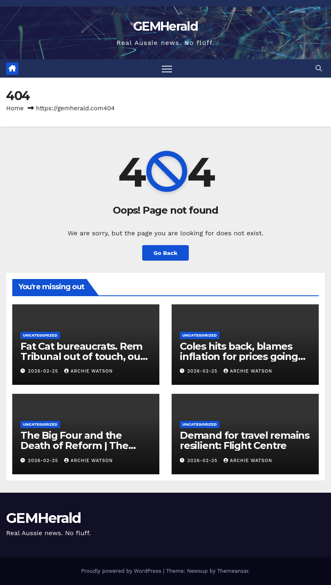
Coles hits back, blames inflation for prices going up (239, 356)
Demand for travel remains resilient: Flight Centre (244, 440)
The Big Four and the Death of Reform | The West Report (74, 445)
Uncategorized (40, 335)
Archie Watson (88, 371)
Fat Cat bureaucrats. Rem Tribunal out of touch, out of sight (82, 356)
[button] (318, 68)
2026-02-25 (44, 371)
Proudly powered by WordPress (122, 571)
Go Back (165, 253)
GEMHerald (165, 26)
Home (15, 108)
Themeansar (232, 571)
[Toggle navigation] (167, 68)
